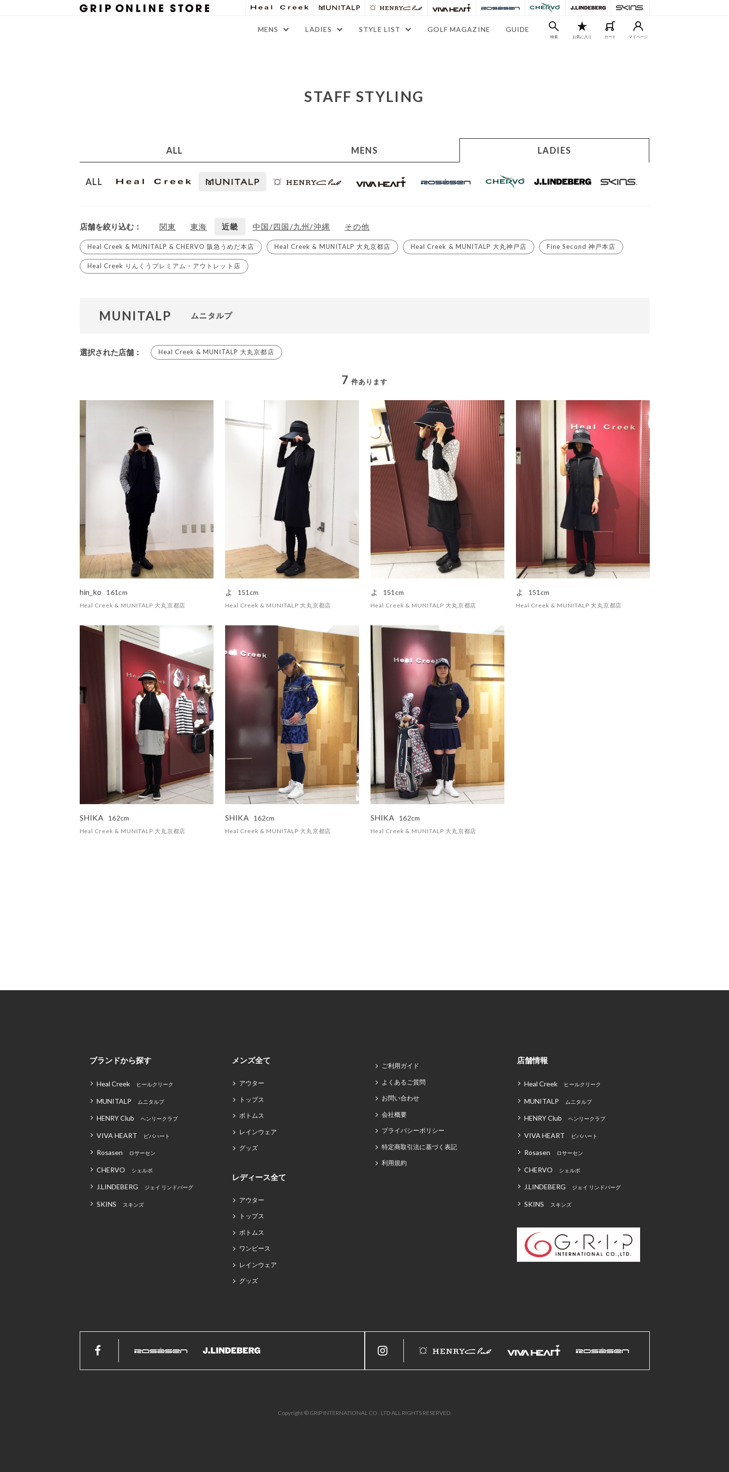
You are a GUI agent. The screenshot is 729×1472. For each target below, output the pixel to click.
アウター (251, 1083)
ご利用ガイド (400, 1065)
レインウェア (258, 1132)
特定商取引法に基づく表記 (419, 1147)
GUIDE (518, 29)
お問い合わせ (400, 1098)
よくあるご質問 (404, 1082)
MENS (364, 150)
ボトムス (251, 1115)
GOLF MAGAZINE (459, 29)
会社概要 (394, 1114)
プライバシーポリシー (413, 1130)
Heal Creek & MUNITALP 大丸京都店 (332, 246)
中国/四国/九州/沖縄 (291, 226)
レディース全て (259, 1177)
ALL (174, 150)
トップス (251, 1099)
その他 (357, 226)
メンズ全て (251, 1060)
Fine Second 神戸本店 (581, 246)
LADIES (555, 150)
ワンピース (255, 1248)
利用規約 (394, 1163)
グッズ (248, 1148)
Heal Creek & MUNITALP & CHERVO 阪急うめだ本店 (171, 246)
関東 (167, 226)
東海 (198, 226)
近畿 (230, 226)
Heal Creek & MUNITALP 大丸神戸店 (469, 246)
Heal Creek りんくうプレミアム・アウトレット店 (164, 266)
